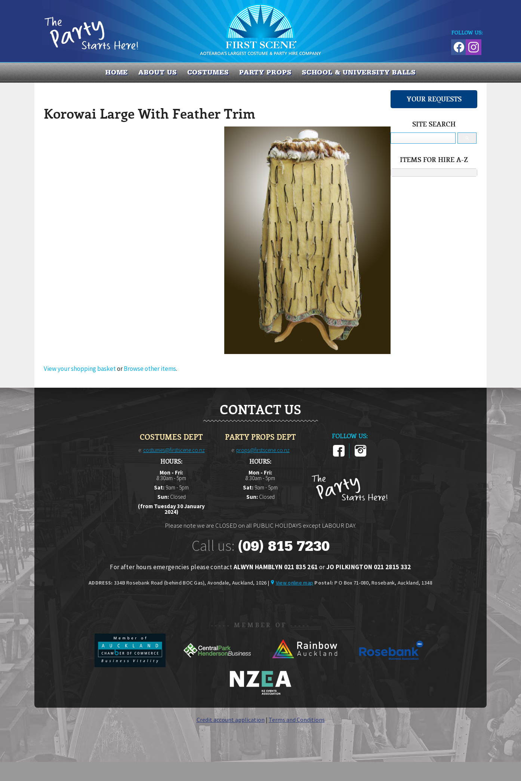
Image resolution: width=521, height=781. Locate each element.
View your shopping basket (80, 368)
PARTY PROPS (265, 72)
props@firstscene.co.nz (263, 450)
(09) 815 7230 (284, 546)
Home (116, 72)
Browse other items (150, 368)
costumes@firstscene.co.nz (174, 450)
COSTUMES (208, 72)
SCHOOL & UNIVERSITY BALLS (359, 72)
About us (157, 72)
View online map (294, 582)
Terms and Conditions (297, 719)
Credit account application (231, 719)
